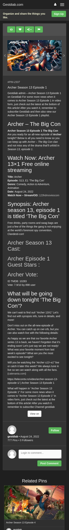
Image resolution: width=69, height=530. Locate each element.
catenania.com (16, 373)
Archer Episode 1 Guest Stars (29, 261)
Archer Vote (22, 274)
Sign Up (59, 13)
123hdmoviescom (49, 195)
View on (34, 413)
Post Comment (49, 463)
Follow (55, 430)
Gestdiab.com (13, 4)
